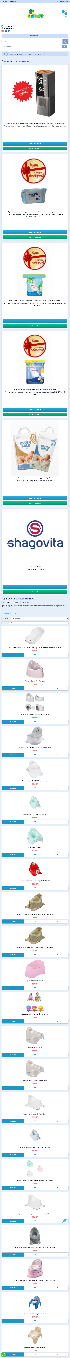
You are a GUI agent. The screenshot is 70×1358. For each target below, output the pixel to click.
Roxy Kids (6, 602)
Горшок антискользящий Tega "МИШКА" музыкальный (35, 914)
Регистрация (60, 1)
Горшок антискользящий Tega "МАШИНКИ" (35, 881)
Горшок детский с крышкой (35, 981)
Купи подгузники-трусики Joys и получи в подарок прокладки (35, 389)
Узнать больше (35, 148)
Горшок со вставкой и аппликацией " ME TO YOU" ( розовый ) (35, 1280)
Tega (16, 602)
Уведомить (13, 655)
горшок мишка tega (35, 1047)
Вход (66, 1)
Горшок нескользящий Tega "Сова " (35, 1114)
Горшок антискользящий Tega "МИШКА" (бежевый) (35, 947)
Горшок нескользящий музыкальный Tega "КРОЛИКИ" (35, 1180)
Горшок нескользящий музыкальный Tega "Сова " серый (35, 1247)
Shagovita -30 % (34, 566)
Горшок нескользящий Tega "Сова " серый (35, 1147)
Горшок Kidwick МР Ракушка (35, 681)
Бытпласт (25, 602)
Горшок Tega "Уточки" (35, 847)
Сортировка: (6, 618)
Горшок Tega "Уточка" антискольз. (35, 814)
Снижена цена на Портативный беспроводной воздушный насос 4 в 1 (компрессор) (35, 123)
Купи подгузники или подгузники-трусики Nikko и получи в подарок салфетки (35, 212)
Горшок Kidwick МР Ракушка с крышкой (35, 714)
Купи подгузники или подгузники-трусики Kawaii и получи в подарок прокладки (35, 300)
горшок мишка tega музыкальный (35, 1080)
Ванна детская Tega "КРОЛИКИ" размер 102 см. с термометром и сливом (35, 648)
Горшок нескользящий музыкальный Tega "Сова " (35, 1214)
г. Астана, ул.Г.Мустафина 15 (10, 1)
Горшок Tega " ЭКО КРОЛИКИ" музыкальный (35, 747)
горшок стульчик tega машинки (35, 1314)
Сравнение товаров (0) (9, 613)
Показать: (5, 623)
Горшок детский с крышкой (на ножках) (35, 1014)
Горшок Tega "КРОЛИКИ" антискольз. (35, 781)
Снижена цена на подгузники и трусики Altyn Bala (35, 478)
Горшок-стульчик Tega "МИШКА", (35, 1347)
